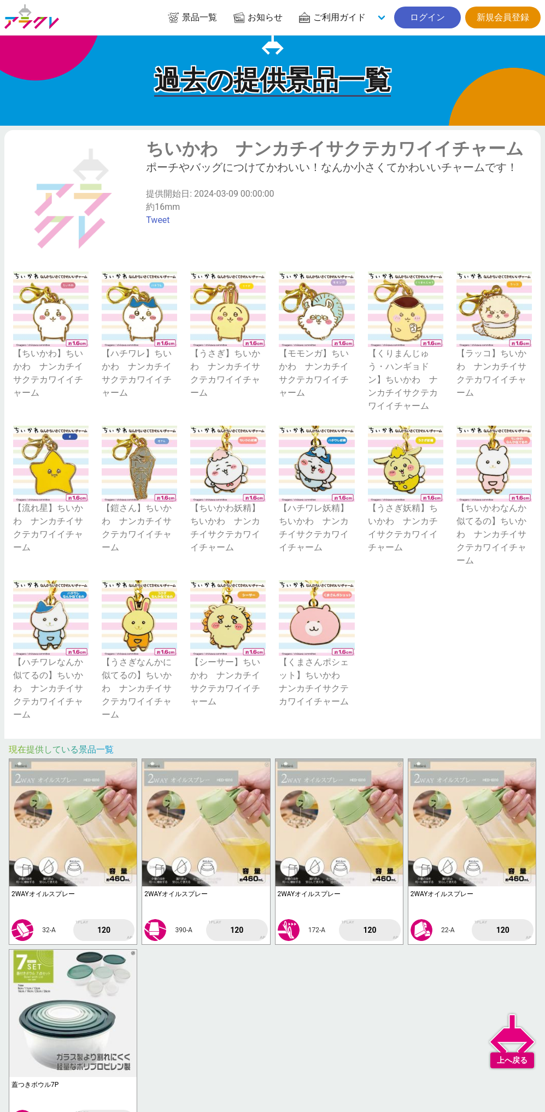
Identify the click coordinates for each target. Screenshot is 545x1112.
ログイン (427, 17)
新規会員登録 (503, 17)
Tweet (157, 220)
